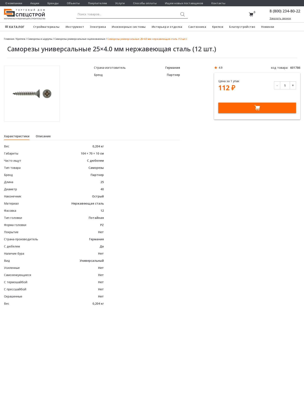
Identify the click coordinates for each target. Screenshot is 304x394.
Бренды (53, 3)
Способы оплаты (145, 3)
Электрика (98, 27)
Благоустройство (242, 27)
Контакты (218, 3)
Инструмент (75, 27)
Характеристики (16, 136)
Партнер (173, 75)
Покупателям (97, 3)
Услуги (120, 3)
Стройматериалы (46, 27)
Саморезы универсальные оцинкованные (79, 38)
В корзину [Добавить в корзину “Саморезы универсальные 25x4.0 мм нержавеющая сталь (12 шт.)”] (257, 108)
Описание (43, 136)
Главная (9, 38)
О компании (13, 3)
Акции (34, 3)
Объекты (73, 3)
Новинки (267, 27)
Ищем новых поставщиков (184, 3)
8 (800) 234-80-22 (285, 10)
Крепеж (217, 27)
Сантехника (197, 27)
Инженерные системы (129, 27)
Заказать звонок (280, 18)
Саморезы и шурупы (40, 38)
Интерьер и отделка (167, 27)
